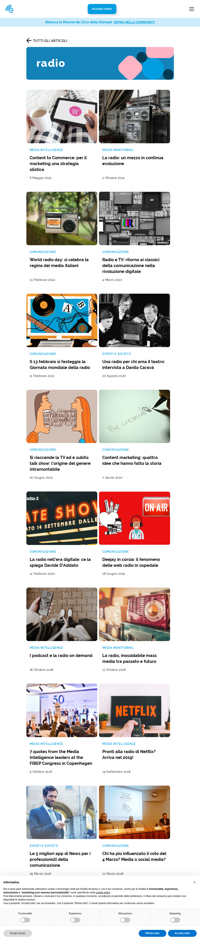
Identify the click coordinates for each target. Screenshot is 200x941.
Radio (67, 850)
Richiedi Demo (102, 9)
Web (66, 843)
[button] (194, 882)
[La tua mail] (79, 703)
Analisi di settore (76, 819)
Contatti (141, 780)
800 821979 (147, 809)
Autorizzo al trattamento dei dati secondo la (78, 712)
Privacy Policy (106, 712)
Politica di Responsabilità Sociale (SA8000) (112, 854)
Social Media (72, 862)
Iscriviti (145, 712)
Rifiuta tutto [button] (152, 933)
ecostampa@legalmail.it (154, 821)
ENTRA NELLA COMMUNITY (134, 22)
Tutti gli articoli (50, 41)
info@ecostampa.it (149, 815)
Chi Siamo (106, 798)
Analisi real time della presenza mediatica (39, 837)
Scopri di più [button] (17, 933)
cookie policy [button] (103, 892)
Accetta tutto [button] (182, 933)
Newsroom (107, 804)
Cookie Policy (109, 873)
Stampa (68, 837)
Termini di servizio (47, 722)
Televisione (71, 856)
